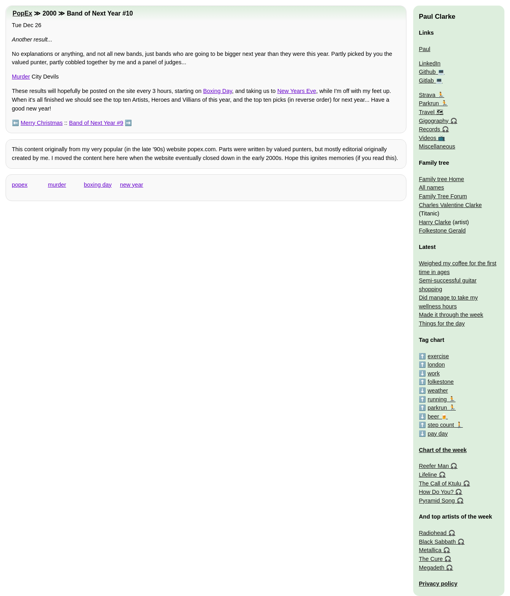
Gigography (433, 121)
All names (431, 187)
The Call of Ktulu (440, 483)
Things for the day (442, 323)
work (433, 373)
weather (438, 390)
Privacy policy (438, 583)
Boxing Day (217, 91)
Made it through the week (451, 315)
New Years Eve (296, 91)
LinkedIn (429, 63)
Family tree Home (441, 179)
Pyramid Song (437, 500)
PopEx (22, 13)
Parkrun (429, 103)
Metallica (430, 550)
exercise (438, 356)
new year (131, 185)
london (436, 364)
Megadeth (431, 567)
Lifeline (428, 475)
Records (429, 129)
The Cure (431, 559)
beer (433, 416)
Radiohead (433, 533)
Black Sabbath (437, 542)
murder (57, 185)
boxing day (98, 185)
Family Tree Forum (443, 196)
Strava (427, 95)
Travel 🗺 (431, 112)
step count (441, 425)
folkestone (441, 382)
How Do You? (436, 492)
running (437, 399)
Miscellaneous (437, 146)
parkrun (437, 408)
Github (427, 72)
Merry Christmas (42, 123)
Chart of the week (443, 450)
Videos (427, 138)
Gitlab (426, 80)
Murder (21, 76)
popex (19, 185)
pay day (437, 433)
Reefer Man (434, 466)
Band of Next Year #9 (96, 123)
